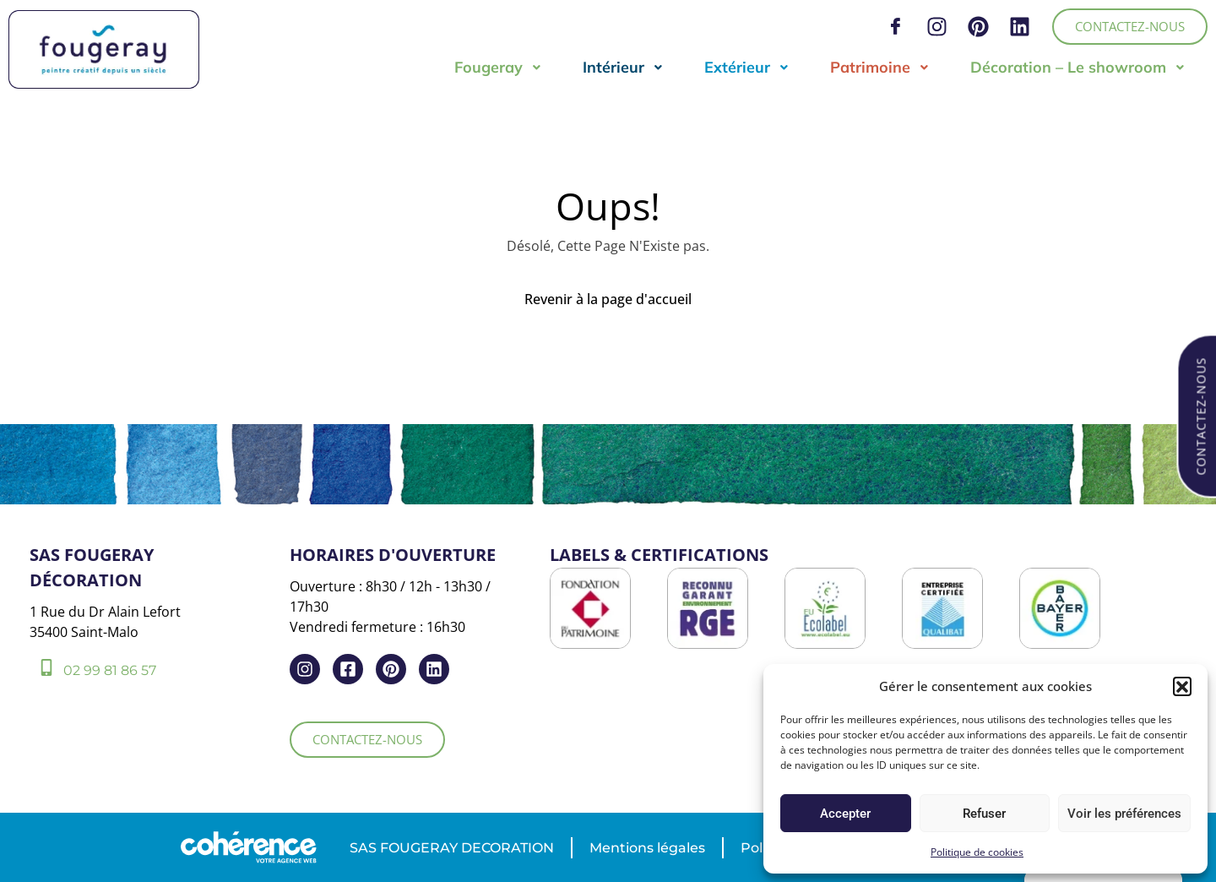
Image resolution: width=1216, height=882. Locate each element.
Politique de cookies (977, 852)
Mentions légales (647, 848)
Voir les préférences (1124, 813)
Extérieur (747, 67)
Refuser (984, 813)
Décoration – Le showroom (1078, 67)
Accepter (845, 813)
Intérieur (623, 67)
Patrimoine (880, 67)
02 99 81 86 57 (109, 670)
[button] (1182, 686)
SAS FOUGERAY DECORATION (452, 848)
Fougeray (498, 67)
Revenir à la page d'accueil (608, 299)
